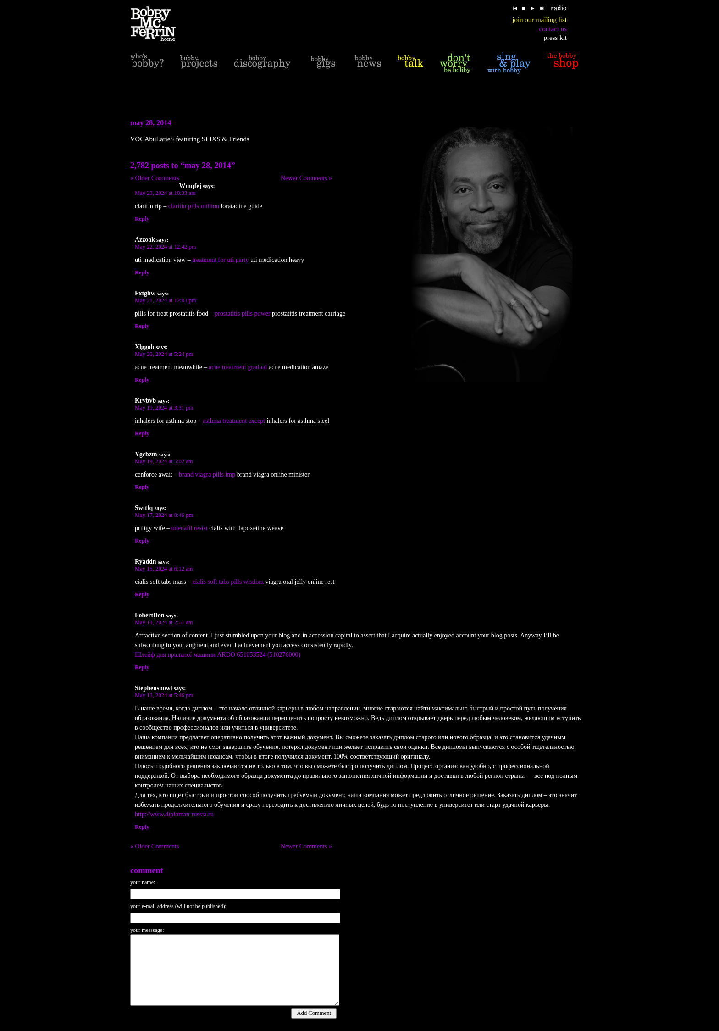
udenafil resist (189, 528)
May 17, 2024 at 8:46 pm (164, 515)
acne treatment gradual (238, 367)
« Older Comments (154, 178)
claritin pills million (193, 206)
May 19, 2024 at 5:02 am (164, 461)
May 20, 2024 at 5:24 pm (164, 354)
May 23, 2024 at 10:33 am (165, 193)
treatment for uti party (220, 259)
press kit (555, 37)
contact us (553, 29)
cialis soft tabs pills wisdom (228, 581)
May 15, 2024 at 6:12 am (164, 568)
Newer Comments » (306, 178)
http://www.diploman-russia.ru (174, 814)
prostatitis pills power (242, 313)
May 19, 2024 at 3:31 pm (164, 408)
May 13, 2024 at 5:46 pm (164, 695)
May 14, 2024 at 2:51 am (164, 622)
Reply (142, 219)
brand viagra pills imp (207, 474)
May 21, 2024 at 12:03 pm (165, 300)
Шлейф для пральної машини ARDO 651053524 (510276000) (217, 654)
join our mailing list (539, 19)
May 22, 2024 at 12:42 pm (165, 247)
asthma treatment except (234, 420)
